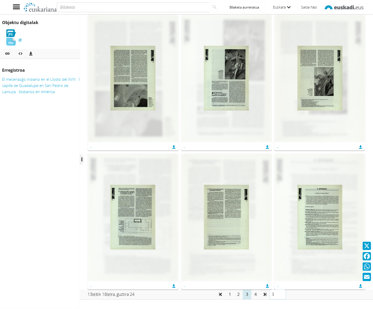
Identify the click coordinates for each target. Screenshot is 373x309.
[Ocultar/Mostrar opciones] (90, 159)
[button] (7, 54)
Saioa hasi (309, 7)
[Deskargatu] (31, 54)
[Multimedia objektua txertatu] (20, 54)
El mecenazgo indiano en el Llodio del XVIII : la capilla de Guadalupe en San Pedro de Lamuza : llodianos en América (42, 85)
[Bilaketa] (133, 7)
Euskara (282, 7)
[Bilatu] (214, 7)
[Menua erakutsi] (16, 7)
